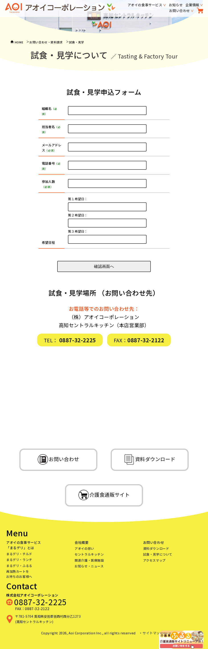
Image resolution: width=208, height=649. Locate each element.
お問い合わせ (179, 10)
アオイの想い (84, 548)
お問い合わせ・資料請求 (46, 42)
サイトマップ (153, 633)
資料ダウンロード (156, 548)
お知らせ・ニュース (89, 566)
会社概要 (81, 542)
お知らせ (176, 4)
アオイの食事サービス (145, 4)
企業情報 (192, 4)
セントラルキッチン (89, 554)
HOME (19, 42)
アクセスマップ (154, 560)
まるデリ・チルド (19, 554)
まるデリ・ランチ (19, 559)
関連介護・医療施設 (89, 560)
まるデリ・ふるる (19, 565)
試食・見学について (157, 554)
